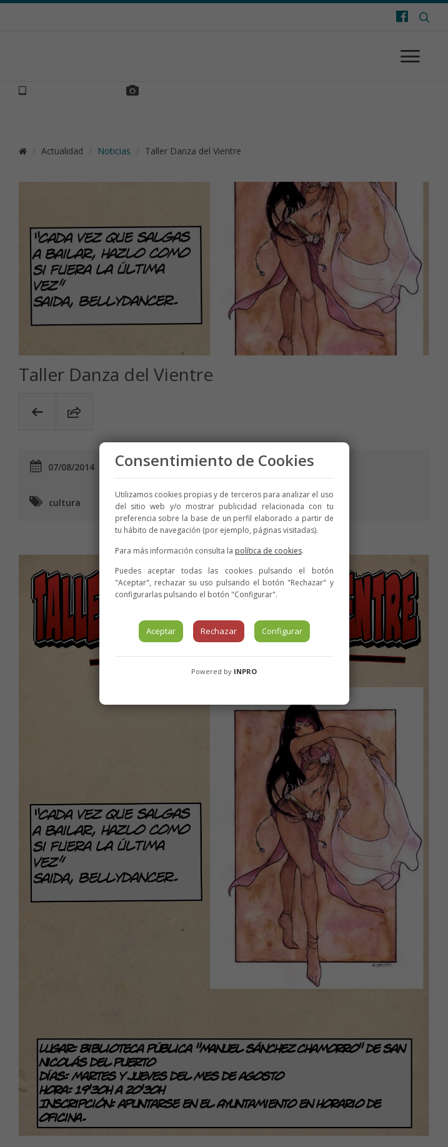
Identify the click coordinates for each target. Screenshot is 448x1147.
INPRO (245, 671)
